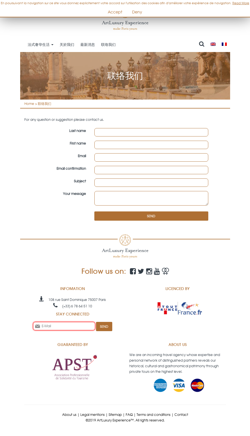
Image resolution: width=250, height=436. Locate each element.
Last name (77, 131)
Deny (137, 12)
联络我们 (108, 44)
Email (82, 156)
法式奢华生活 (40, 44)
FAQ (129, 415)
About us (69, 415)
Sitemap (115, 415)
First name (78, 143)
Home (29, 104)
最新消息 (87, 44)
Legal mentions (92, 415)
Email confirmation (71, 168)
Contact (181, 415)
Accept (115, 12)
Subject (80, 181)
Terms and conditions (153, 415)
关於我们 (67, 44)
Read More (240, 3)
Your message (74, 194)
